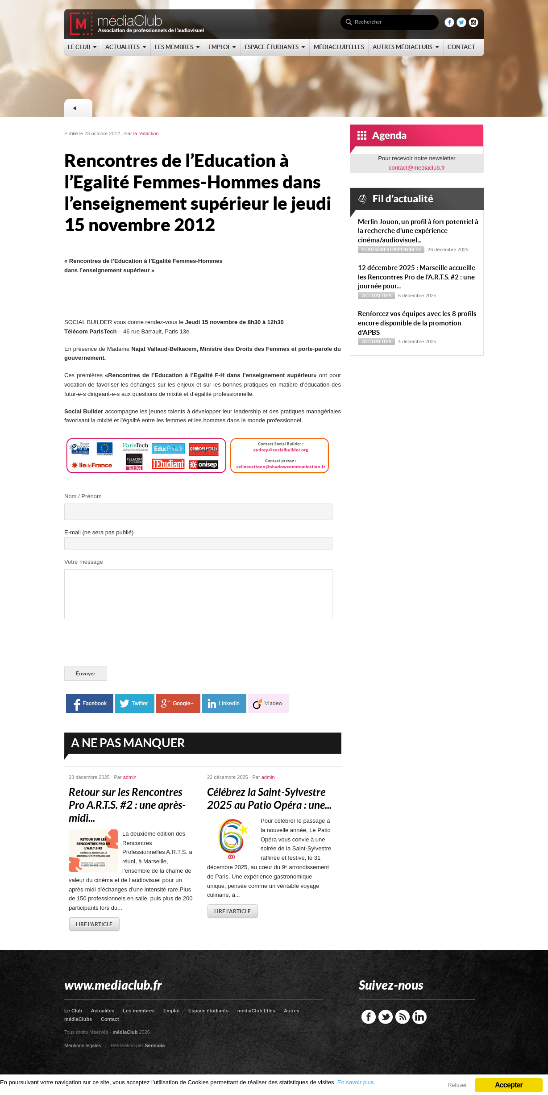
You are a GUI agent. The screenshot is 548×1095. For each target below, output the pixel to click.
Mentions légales (82, 1045)
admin (130, 777)
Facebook (368, 1017)
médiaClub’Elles (256, 1010)
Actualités (376, 295)
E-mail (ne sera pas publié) (98, 532)
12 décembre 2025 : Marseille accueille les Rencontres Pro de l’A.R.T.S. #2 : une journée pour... (416, 277)
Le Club (73, 1010)
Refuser (457, 1085)
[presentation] (132, 644)
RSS (402, 1017)
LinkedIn (419, 1017)
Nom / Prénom (83, 496)
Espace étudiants (208, 1010)
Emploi (171, 1010)
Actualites (103, 1010)
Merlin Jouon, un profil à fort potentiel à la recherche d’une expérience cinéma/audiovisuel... (418, 231)
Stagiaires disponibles (391, 249)
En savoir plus (355, 1082)
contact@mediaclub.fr (417, 167)
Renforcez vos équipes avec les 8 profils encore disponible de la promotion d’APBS (417, 323)
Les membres (139, 1010)
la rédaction (146, 133)
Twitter (385, 1017)
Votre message (83, 561)
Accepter (509, 1085)
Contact (110, 1019)
